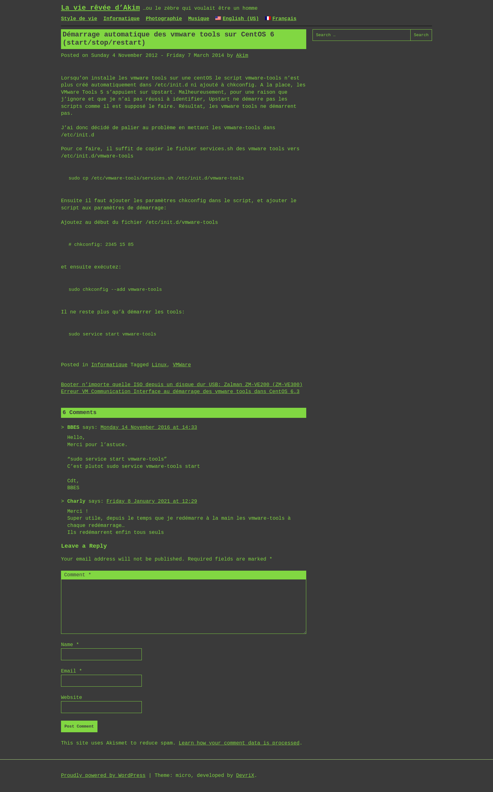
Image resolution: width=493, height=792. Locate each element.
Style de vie (79, 19)
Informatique (121, 19)
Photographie (164, 19)
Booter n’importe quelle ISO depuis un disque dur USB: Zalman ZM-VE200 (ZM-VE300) (181, 385)
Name (70, 645)
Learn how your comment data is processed (239, 743)
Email (71, 671)
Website (71, 698)
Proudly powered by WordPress (103, 775)
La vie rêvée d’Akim (100, 8)
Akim (242, 55)
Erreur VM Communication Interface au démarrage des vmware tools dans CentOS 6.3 (180, 392)
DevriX (245, 775)
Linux (159, 365)
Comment (77, 575)
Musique (198, 19)
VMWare (182, 365)
